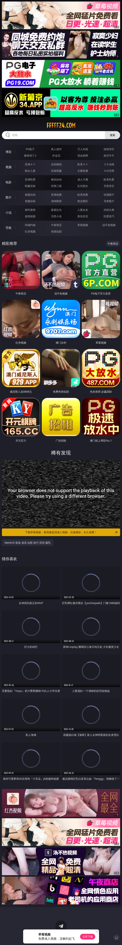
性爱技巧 (109, 216)
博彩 (9, 152)
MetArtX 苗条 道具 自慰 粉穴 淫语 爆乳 (28, 542)
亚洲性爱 (30, 179)
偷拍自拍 (56, 179)
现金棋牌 (82, 155)
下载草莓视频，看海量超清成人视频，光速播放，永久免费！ (71, 532)
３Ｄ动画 (109, 164)
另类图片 (109, 201)
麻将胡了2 (30, 155)
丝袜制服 (56, 170)
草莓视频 (82, 225)
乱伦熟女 (82, 186)
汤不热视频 (109, 225)
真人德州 (56, 149)
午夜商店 (56, 225)
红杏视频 (30, 231)
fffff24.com (61, 125)
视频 (9, 167)
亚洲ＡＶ (30, 164)
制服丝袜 (30, 186)
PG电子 (30, 149)
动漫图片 (109, 194)
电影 (9, 182)
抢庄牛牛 (109, 155)
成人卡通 (82, 179)
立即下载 (87, 936)
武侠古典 (109, 210)
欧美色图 (82, 194)
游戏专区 (109, 149)
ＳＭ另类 (109, 170)
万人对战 (82, 149)
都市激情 (30, 210)
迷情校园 (30, 216)
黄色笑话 (82, 216)
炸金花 (56, 155)
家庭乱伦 (56, 210)
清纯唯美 (56, 201)
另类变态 (109, 186)
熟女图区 (82, 201)
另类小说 (56, 216)
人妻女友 (82, 210)
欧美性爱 (109, 179)
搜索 (112, 135)
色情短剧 (56, 231)
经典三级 (56, 186)
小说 (9, 212)
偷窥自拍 (30, 194)
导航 (9, 228)
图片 (9, 197)
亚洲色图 (56, 194)
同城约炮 (30, 225)
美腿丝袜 (30, 201)
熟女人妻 (30, 170)
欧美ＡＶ (82, 164)
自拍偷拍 (56, 164)
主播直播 (82, 170)
